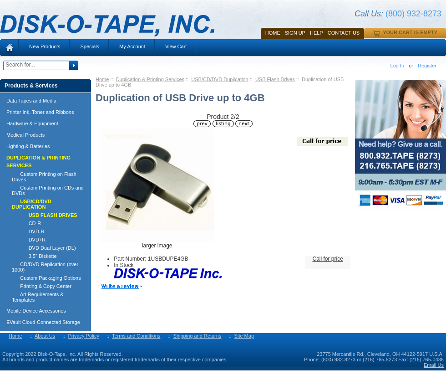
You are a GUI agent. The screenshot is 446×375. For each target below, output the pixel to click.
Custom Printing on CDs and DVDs (48, 190)
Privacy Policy (83, 336)
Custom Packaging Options (46, 278)
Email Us (434, 365)
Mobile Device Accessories (36, 310)
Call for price (327, 259)
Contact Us (344, 33)
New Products (44, 46)
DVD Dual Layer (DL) (44, 248)
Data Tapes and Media (31, 100)
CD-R (26, 223)
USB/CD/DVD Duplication (219, 79)
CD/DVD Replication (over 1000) (45, 267)
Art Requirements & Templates (38, 297)
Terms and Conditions (136, 336)
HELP (316, 33)
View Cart (176, 46)
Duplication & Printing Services (150, 79)
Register (427, 65)
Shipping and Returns (197, 336)
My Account (132, 46)
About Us (45, 336)
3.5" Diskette (34, 256)
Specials (89, 46)
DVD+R (29, 239)
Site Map (244, 336)
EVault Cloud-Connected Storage (43, 322)
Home (272, 33)
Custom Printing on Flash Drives (44, 176)
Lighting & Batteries (28, 146)
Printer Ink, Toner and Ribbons (40, 112)
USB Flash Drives (275, 79)
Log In (397, 65)
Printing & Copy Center (41, 286)
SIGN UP (295, 33)
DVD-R (28, 231)
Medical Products (25, 135)
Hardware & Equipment (32, 123)
